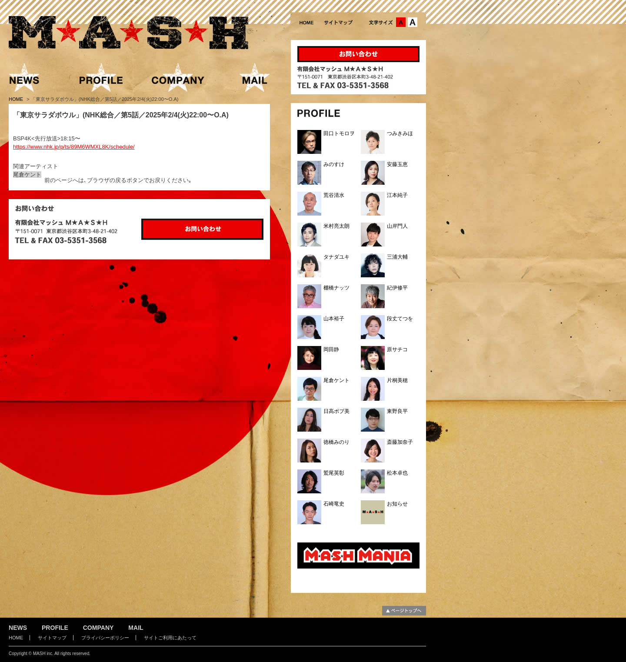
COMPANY (98, 627)
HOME (16, 99)
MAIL (135, 627)
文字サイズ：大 (412, 22)
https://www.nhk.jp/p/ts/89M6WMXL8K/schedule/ (74, 146)
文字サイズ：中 (401, 22)
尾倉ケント (27, 174)
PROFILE (55, 627)
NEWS (18, 627)
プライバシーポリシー (105, 637)
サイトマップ (52, 637)
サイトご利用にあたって (170, 637)
